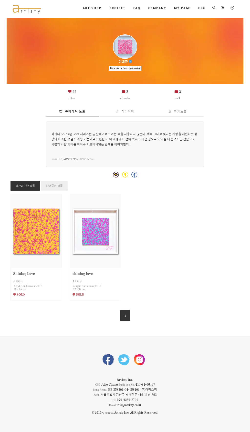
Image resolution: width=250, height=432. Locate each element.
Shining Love (24, 273)
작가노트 (178, 111)
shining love (83, 273)
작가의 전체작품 (25, 186)
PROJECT (117, 8)
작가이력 (125, 111)
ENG (202, 8)
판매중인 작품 (54, 186)
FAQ (136, 8)
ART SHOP (92, 8)
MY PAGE (182, 8)
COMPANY (157, 8)
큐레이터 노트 (72, 111)
